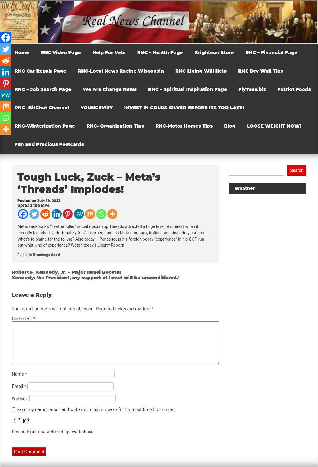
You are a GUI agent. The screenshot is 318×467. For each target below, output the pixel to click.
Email (19, 386)
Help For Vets (108, 52)
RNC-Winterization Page (45, 126)
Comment (23, 318)
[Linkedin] (57, 214)
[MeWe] (79, 214)
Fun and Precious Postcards (49, 144)
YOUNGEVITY (97, 107)
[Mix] (90, 214)
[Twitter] (34, 214)
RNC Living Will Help (201, 71)
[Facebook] (23, 214)
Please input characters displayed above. (53, 432)
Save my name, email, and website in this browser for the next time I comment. (96, 409)
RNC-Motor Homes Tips (184, 126)
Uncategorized (46, 255)
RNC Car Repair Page (40, 71)
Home (22, 52)
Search (296, 170)
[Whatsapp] (101, 214)
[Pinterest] (68, 214)
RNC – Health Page (160, 52)
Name (19, 374)
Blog (229, 126)
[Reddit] (45, 214)
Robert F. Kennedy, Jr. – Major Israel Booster (66, 272)
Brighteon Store (214, 52)
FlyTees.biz (252, 89)
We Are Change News (110, 89)
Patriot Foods (294, 89)
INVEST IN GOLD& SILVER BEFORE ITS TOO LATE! (184, 107)
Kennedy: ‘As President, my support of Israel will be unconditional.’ (95, 277)
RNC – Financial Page (272, 52)
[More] (112, 214)
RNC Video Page (61, 52)
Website (20, 398)
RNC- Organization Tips (115, 126)
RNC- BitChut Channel (42, 107)
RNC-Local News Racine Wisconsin (121, 71)
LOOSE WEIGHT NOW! (274, 126)
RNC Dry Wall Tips (260, 71)
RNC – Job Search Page (43, 89)
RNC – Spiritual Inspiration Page (187, 89)
